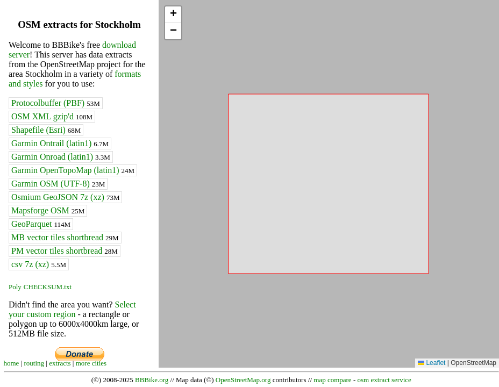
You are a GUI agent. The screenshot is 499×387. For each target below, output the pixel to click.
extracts (59, 363)
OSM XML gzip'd (51, 116)
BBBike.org (151, 380)
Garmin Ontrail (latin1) (60, 143)
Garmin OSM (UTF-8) (58, 183)
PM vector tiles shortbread (64, 250)
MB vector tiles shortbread (65, 237)
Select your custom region (72, 309)
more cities (91, 363)
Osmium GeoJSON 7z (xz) (65, 197)
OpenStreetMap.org (243, 380)
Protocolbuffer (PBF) (55, 103)
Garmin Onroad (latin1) (60, 156)
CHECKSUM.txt (48, 287)
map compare (332, 380)
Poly (15, 287)
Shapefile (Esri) (46, 129)
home (11, 363)
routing (34, 363)
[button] (173, 14)
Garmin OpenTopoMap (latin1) (72, 170)
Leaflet (431, 363)
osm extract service (384, 380)
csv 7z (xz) (38, 264)
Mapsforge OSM (47, 210)
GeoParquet (40, 223)
